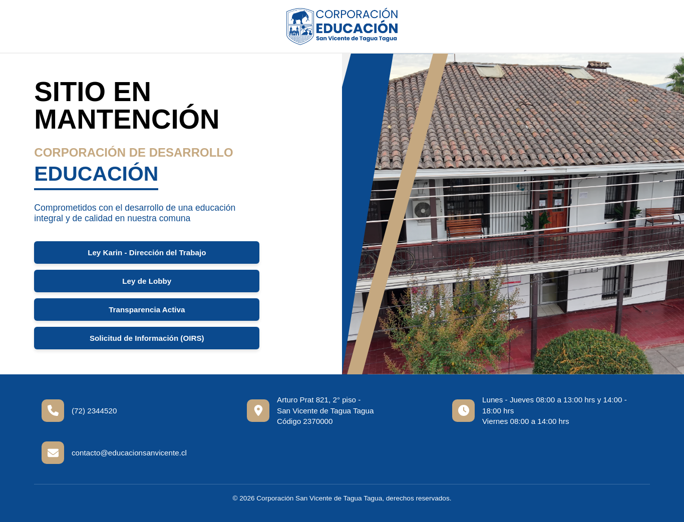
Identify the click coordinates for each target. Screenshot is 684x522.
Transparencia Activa (147, 309)
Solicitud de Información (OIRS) (147, 338)
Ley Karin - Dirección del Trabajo (147, 252)
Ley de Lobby (146, 281)
